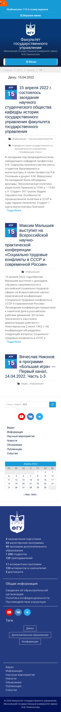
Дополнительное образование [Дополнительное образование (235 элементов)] (30, 634)
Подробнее (14, 210)
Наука (38, 152)
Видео (24, 383)
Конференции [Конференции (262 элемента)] (30, 641)
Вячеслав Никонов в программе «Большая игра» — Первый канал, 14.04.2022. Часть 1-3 (30, 366)
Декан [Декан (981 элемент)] (30, 628)
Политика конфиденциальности (28, 598)
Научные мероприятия (40, 139)
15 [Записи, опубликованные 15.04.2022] (38, 480)
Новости (12, 440)
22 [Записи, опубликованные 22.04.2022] (38, 484)
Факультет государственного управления (30, 43)
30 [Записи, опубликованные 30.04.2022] (45, 487)
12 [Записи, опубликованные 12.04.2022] (16, 480)
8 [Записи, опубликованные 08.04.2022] (37, 476)
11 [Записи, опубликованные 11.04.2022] (9, 480)
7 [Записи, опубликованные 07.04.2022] (30, 476)
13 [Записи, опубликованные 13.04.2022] (23, 480)
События (12, 453)
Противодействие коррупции (26, 601)
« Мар (27, 494)
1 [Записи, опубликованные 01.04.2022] (37, 472)
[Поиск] (52, 404)
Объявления (14, 444)
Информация (19, 139)
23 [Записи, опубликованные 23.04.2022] (45, 484)
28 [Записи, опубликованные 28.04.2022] (31, 487)
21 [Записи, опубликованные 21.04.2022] (31, 484)
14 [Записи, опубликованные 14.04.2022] (31, 480)
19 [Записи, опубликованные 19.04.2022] (16, 484)
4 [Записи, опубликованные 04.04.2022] (8, 476)
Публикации (14, 449)
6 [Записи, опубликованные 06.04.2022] (23, 476)
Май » (34, 494)
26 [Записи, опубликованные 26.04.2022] (16, 487)
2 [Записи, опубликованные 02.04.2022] (45, 472)
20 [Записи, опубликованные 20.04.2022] (23, 484)
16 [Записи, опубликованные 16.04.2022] (45, 480)
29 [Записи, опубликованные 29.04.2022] (38, 487)
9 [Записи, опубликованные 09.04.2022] (45, 476)
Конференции (27, 152)
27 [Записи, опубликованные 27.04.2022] (23, 487)
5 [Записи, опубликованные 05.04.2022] (16, 476)
